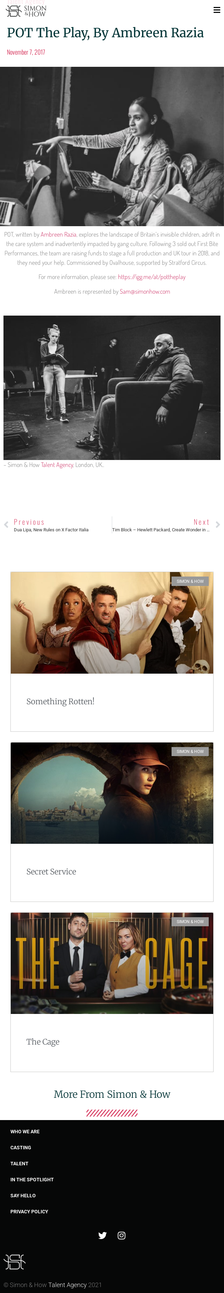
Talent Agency (57, 464)
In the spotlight (32, 1179)
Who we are (25, 1131)
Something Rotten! (60, 701)
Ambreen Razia (58, 234)
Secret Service (51, 871)
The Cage (42, 1042)
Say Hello (23, 1195)
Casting (20, 1147)
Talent (19, 1163)
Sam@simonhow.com (145, 291)
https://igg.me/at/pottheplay (151, 276)
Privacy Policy (29, 1211)
